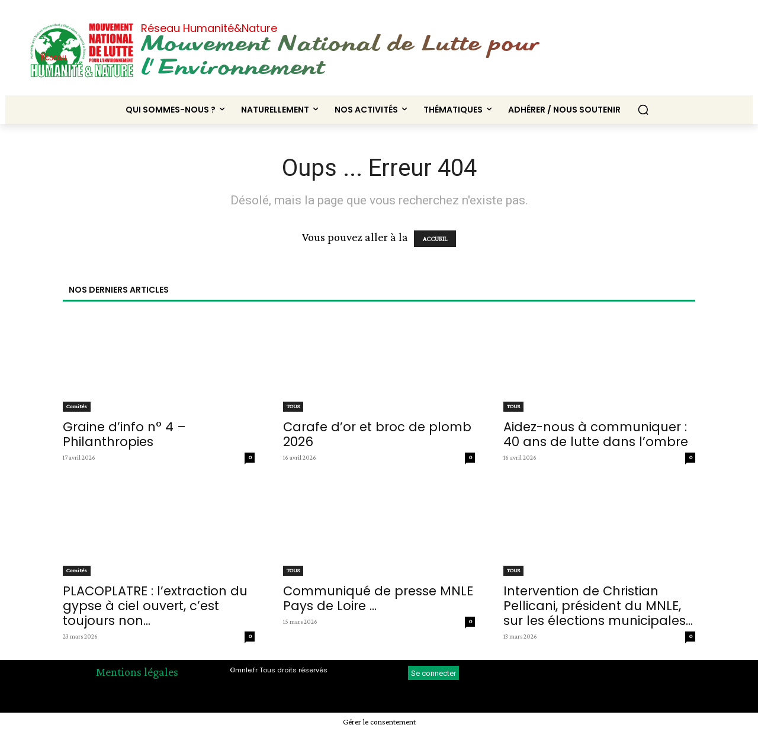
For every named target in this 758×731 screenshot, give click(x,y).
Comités (76, 406)
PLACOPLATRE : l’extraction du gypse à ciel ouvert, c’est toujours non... (155, 605)
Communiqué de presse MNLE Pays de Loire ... (378, 598)
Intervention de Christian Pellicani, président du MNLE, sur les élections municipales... (598, 605)
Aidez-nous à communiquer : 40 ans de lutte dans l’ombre (595, 434)
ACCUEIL (435, 238)
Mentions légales (137, 671)
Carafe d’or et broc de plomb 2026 (377, 434)
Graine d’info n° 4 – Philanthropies (124, 434)
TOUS (293, 406)
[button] (643, 109)
